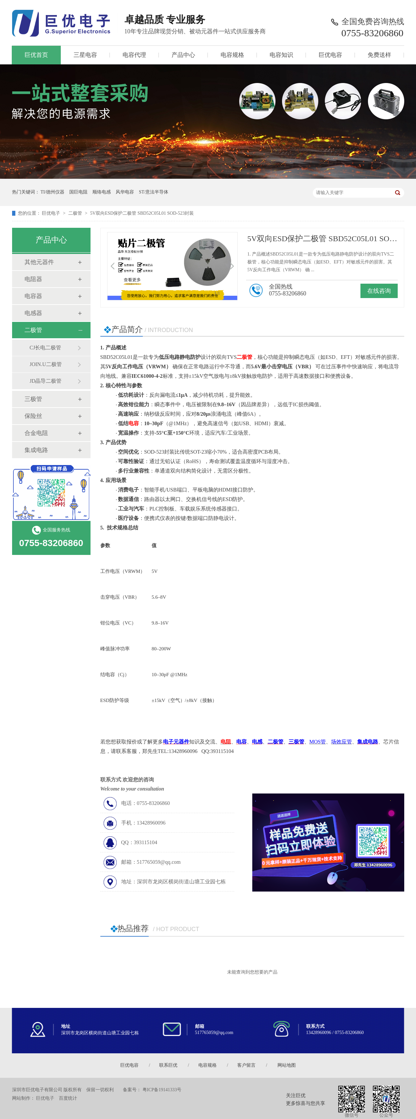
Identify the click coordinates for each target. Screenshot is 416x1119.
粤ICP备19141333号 (162, 1089)
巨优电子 (51, 213)
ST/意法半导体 (153, 192)
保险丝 (33, 416)
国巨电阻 (78, 192)
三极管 (33, 399)
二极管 (75, 213)
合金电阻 (36, 433)
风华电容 (125, 192)
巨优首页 (36, 55)
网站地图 (286, 1065)
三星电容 (85, 55)
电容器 (33, 296)
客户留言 (246, 1065)
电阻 (226, 741)
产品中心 (183, 55)
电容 (133, 423)
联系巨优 (168, 1065)
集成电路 (36, 450)
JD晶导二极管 (46, 381)
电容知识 (281, 55)
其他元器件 (39, 262)
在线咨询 (379, 291)
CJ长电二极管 (45, 347)
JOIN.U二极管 (46, 364)
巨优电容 (330, 55)
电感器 (33, 313)
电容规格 (232, 55)
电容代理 (134, 55)
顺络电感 (101, 192)
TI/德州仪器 (52, 192)
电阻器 (33, 279)
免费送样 (379, 55)
